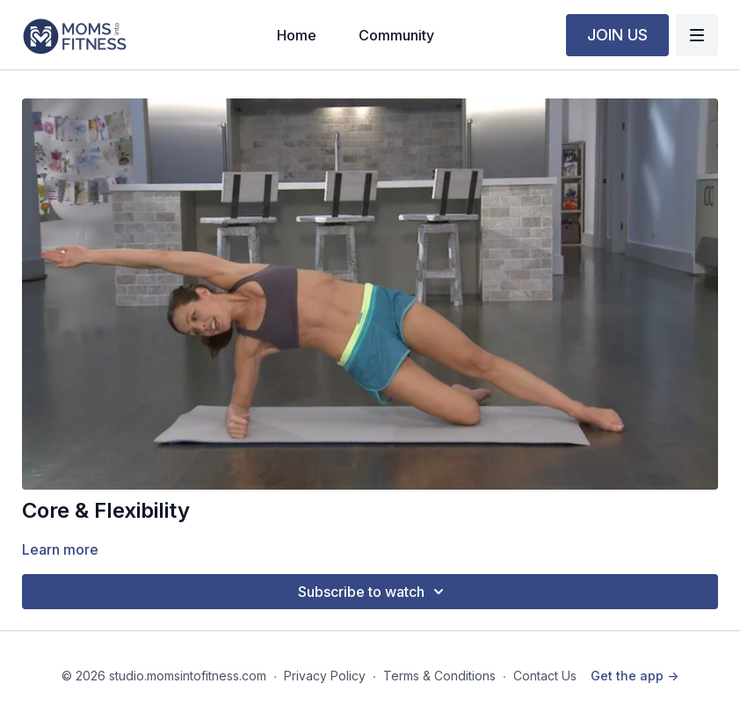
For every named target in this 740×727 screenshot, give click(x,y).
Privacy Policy (325, 675)
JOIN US (617, 34)
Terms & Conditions (439, 675)
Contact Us (545, 675)
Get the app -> (634, 675)
